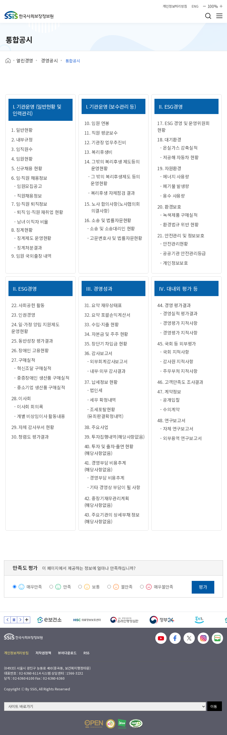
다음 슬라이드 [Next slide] (20, 619)
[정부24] (162, 620)
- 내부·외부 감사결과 (106, 371)
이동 (213, 706)
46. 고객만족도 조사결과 (180, 382)
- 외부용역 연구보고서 (181, 438)
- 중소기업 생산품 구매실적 (39, 387)
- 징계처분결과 (28, 247)
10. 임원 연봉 (97, 123)
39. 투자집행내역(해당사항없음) (114, 436)
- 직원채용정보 (28, 195)
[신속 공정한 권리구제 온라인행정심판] (124, 620)
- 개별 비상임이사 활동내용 (39, 416)
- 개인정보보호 (174, 262)
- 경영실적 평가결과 (178, 313)
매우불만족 (163, 587)
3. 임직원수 (22, 149)
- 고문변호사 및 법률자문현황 (114, 238)
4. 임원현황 (22, 158)
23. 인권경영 (23, 314)
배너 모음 (26, 619)
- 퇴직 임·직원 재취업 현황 (38, 212)
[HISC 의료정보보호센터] (87, 620)
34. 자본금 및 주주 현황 (106, 334)
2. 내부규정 (22, 139)
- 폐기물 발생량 (174, 186)
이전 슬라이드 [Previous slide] (7, 619)
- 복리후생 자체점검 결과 (111, 192)
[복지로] (199, 620)
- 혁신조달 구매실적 (32, 368)
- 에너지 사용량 (174, 176)
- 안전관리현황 (174, 243)
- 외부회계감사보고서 (107, 361)
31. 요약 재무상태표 (103, 305)
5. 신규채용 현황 (26, 168)
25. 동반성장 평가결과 (32, 340)
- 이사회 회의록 (28, 406)
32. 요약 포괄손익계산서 (107, 314)
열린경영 (24, 60)
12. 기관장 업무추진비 (105, 142)
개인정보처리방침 (175, 6)
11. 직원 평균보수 (101, 132)
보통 (96, 587)
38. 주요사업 (96, 427)
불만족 (127, 587)
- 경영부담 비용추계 (106, 477)
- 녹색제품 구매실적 (178, 214)
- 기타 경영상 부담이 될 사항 (113, 487)
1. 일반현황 (22, 129)
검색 (208, 16)
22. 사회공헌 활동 (28, 305)
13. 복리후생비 (98, 151)
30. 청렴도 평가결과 (30, 436)
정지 (13, 619)
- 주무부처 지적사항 (178, 371)
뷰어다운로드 (67, 652)
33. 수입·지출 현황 (101, 324)
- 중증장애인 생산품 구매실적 (41, 377)
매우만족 (34, 587)
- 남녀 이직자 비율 (31, 221)
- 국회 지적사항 (174, 351)
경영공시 (49, 60)
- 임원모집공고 (28, 186)
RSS (87, 652)
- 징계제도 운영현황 (32, 238)
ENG (195, 6)
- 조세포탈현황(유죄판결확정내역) (105, 412)
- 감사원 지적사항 (176, 361)
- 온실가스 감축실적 (178, 147)
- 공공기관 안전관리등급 (183, 253)
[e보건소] (49, 620)
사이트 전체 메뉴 (219, 16)
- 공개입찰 (170, 399)
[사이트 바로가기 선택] (105, 706)
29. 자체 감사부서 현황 (32, 427)
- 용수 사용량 (172, 195)
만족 (67, 587)
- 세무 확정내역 (101, 399)
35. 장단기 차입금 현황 (105, 343)
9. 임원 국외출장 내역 (31, 255)
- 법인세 (94, 390)
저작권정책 (43, 652)
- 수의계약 (170, 409)
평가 (203, 586)
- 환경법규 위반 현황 (179, 224)
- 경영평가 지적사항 (178, 323)
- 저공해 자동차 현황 (179, 157)
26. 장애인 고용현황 (30, 350)
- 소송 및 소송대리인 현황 (111, 228)
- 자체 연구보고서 (176, 428)
